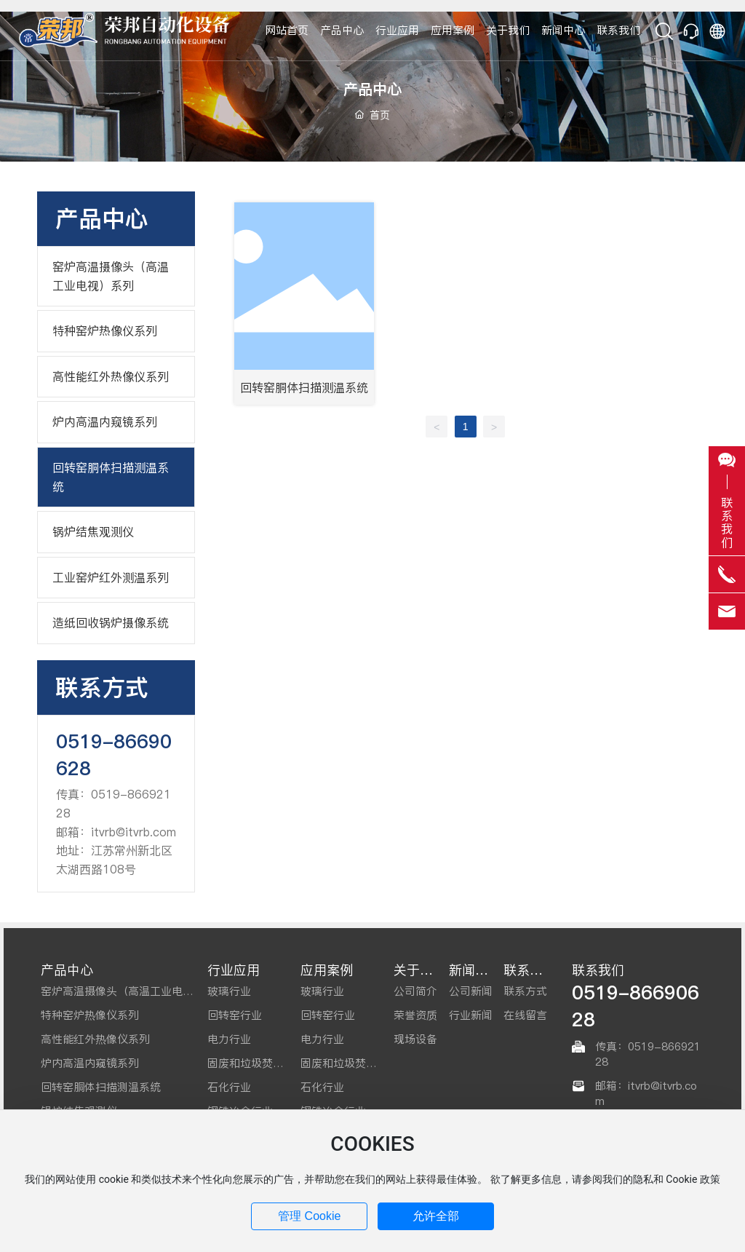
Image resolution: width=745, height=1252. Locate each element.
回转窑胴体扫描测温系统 (304, 387)
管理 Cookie (309, 1216)
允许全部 (436, 1216)
